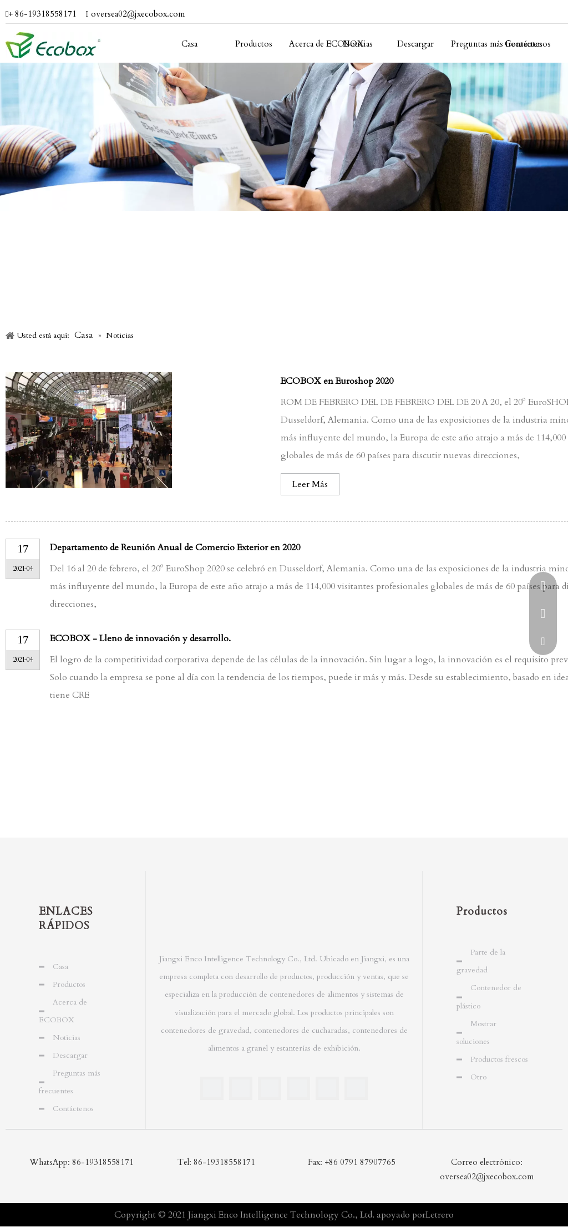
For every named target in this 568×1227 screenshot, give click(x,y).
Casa (60, 966)
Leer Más (310, 484)
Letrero (439, 1215)
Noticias (66, 1037)
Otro (478, 1077)
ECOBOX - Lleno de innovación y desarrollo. (140, 638)
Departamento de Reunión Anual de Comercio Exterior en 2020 (175, 547)
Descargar (70, 1055)
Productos (69, 984)
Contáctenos (73, 1108)
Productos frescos (499, 1059)
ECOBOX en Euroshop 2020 (337, 381)
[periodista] (284, 137)
